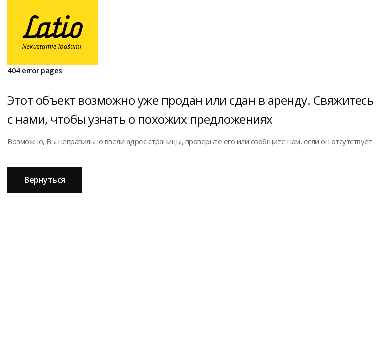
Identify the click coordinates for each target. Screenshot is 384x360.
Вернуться (45, 180)
